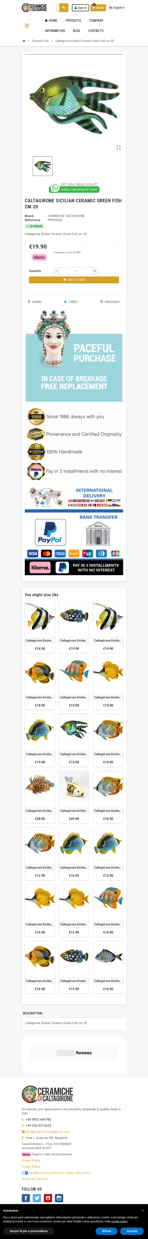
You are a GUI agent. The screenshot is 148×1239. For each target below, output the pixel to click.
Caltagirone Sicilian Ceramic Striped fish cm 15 (40, 981)
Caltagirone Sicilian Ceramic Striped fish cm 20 (40, 697)
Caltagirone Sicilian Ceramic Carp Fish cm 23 (74, 810)
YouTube (48, 1161)
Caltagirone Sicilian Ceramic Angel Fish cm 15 (40, 640)
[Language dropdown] (116, 8)
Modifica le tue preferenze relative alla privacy (56, 1136)
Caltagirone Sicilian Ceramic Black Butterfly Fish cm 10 (108, 867)
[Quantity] (75, 271)
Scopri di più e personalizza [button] (29, 1231)
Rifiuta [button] (106, 1231)
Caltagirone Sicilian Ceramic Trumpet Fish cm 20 (108, 697)
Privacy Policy (31, 1124)
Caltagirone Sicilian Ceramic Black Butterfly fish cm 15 (74, 867)
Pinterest (110, 302)
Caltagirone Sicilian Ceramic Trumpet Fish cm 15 (40, 924)
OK (110, 1187)
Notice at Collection (35, 1142)
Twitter (37, 1161)
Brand (29, 216)
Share (35, 302)
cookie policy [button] (119, 1221)
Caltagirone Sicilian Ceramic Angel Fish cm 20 (108, 640)
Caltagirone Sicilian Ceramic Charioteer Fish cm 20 (108, 754)
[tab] (47, 1013)
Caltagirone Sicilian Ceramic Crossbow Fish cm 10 (74, 981)
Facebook (26, 1161)
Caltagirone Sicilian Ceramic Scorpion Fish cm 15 (40, 810)
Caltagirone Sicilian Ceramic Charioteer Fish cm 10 (40, 867)
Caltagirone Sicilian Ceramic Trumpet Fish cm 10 (74, 924)
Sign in (80, 7)
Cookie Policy (31, 1130)
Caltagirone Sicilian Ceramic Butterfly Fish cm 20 (74, 697)
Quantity (35, 271)
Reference (32, 220)
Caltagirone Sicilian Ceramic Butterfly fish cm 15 (108, 924)
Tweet (71, 302)
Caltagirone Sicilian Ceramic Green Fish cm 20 (74, 754)
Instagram (59, 1161)
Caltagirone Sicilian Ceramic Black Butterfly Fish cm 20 (40, 754)
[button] (142, 1210)
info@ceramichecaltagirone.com (48, 1095)
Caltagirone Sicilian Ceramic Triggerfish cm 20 (74, 640)
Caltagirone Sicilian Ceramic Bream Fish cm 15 (108, 981)
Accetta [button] (132, 1231)
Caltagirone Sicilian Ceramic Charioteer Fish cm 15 (108, 810)
